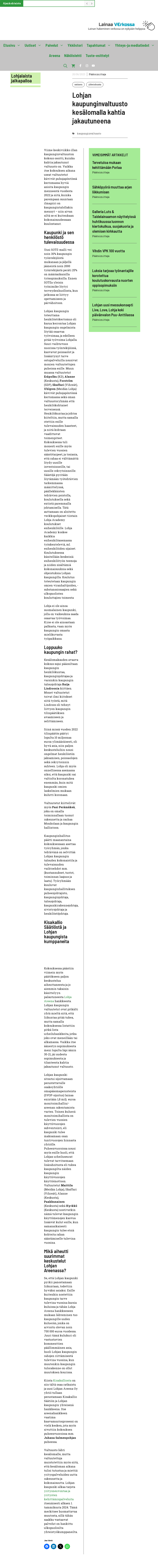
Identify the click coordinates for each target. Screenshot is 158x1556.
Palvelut (56, 45)
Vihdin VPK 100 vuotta (108, 251)
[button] (65, 66)
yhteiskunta (95, 84)
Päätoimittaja (97, 74)
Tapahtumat (100, 45)
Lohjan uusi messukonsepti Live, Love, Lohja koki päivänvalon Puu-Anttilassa (113, 310)
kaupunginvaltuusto (89, 133)
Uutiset (34, 45)
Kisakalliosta (62, 1380)
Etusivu (13, 45)
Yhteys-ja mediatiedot (136, 45)
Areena (54, 55)
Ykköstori (75, 45)
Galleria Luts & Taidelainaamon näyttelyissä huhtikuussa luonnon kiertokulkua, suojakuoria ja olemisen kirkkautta (114, 221)
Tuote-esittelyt (97, 55)
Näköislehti (72, 55)
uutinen (78, 84)
